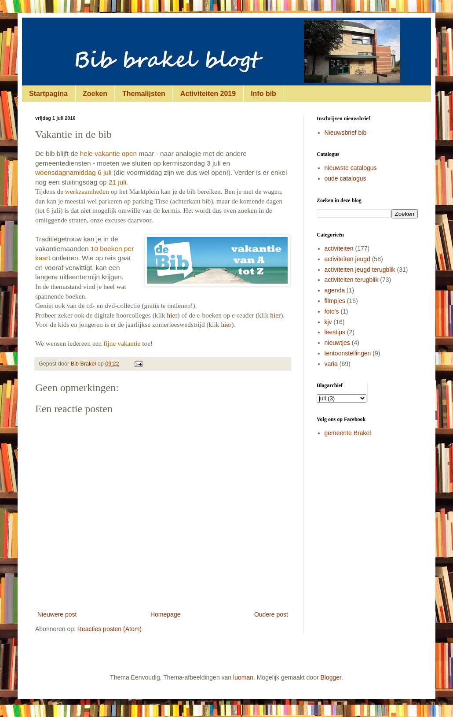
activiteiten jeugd (347, 258)
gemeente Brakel (348, 432)
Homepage (165, 614)
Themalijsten (143, 93)
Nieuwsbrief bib (346, 132)
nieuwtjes (337, 342)
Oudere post (271, 614)
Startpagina (48, 93)
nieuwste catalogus (351, 167)
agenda (335, 290)
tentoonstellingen (348, 353)
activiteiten (339, 248)
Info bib (263, 93)
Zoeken (95, 93)
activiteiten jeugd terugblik (360, 269)
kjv (328, 321)
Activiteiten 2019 (208, 93)
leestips (335, 332)
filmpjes (335, 300)
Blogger (331, 677)
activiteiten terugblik (352, 279)
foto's (332, 311)
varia (331, 363)
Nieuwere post (57, 614)
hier (172, 315)
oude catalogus (345, 178)
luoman (243, 677)
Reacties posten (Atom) (109, 628)
